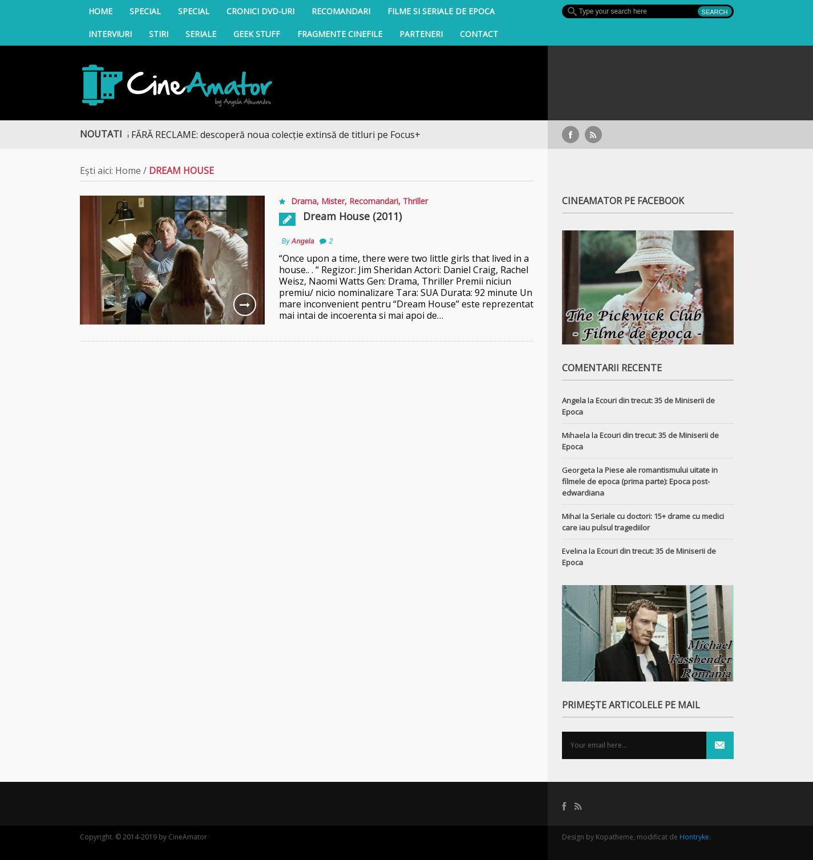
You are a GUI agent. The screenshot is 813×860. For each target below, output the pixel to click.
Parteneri (421, 34)
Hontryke (694, 837)
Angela (303, 241)
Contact (479, 34)
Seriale (200, 34)
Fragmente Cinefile (339, 34)
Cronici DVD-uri (260, 11)
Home (100, 11)
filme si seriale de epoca (441, 11)
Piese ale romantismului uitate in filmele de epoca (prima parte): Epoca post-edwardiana (640, 481)
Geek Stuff (256, 34)
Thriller (415, 201)
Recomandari (341, 11)
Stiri (158, 34)
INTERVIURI (110, 34)
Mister (333, 201)
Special (145, 11)
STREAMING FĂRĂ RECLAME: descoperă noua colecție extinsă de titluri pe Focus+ (255, 134)
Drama (304, 201)
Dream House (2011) (352, 216)
